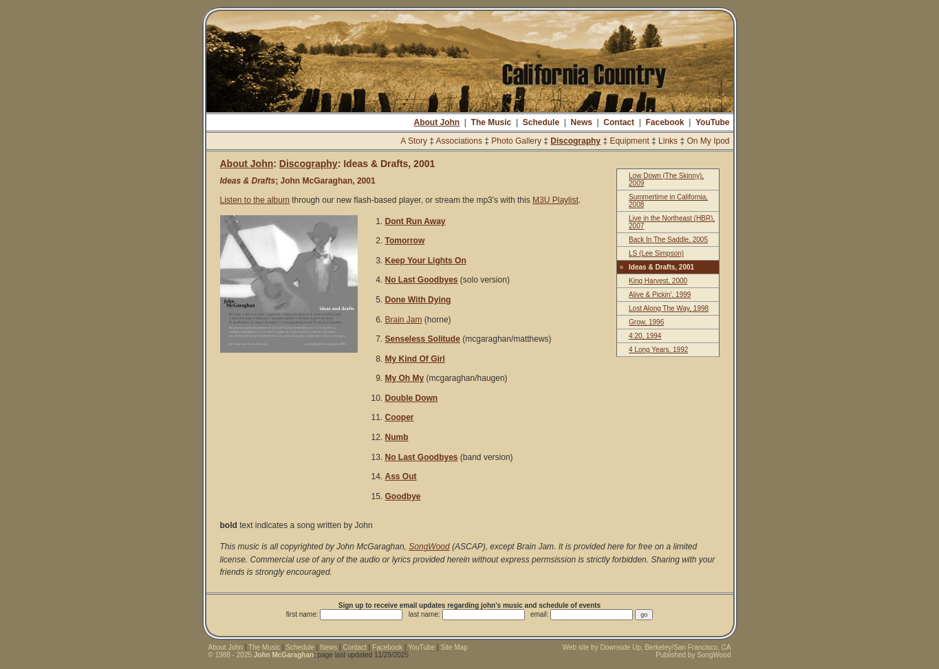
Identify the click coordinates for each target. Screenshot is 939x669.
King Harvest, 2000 (658, 281)
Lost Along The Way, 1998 (669, 308)
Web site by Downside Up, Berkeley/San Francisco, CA (647, 647)
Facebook (664, 122)
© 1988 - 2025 (261, 655)
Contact (618, 122)
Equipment (629, 141)
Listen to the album (255, 200)
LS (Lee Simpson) (656, 253)
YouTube (712, 122)
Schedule (541, 122)
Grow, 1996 (646, 322)
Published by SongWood (693, 655)
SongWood (429, 546)
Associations (459, 141)
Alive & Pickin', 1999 (660, 294)
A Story (413, 141)
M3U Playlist (555, 200)
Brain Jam (403, 320)
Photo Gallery (516, 141)
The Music (491, 122)
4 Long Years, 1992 (658, 349)
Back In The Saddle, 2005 (668, 239)
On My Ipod (708, 141)
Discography (575, 141)
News (581, 122)
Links (668, 141)
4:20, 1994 (645, 336)
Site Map (453, 647)
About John (436, 122)
